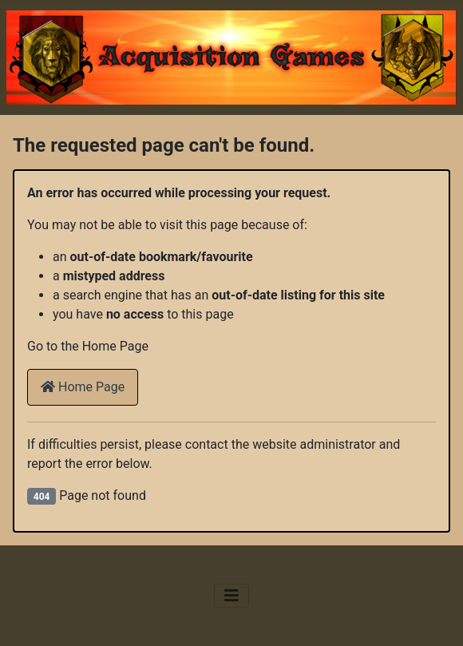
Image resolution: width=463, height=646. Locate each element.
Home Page (83, 386)
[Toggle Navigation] (231, 596)
